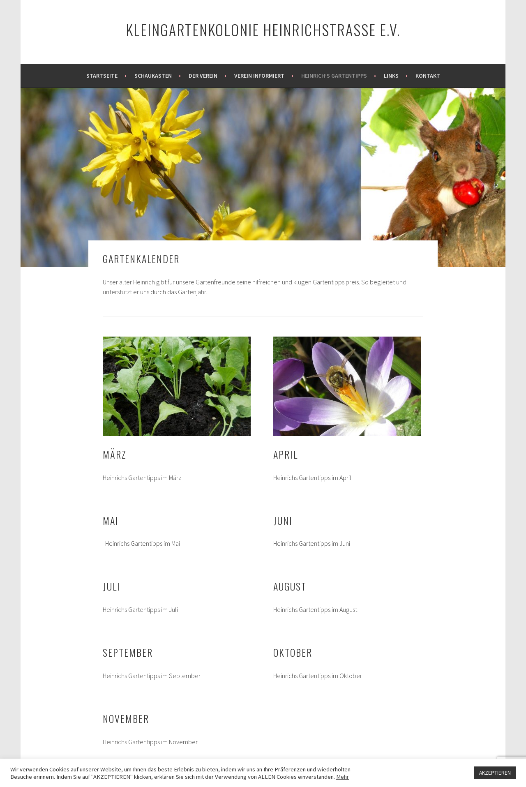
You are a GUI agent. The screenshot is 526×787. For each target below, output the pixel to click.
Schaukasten (153, 75)
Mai (111, 520)
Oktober (292, 652)
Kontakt (427, 75)
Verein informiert (259, 75)
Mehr (342, 776)
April (285, 454)
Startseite (102, 75)
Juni (283, 520)
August (290, 586)
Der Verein (203, 75)
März (115, 454)
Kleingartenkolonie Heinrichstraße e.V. (263, 29)
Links (391, 75)
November (126, 718)
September (128, 652)
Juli (111, 586)
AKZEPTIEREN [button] (495, 772)
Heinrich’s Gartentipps (334, 75)
